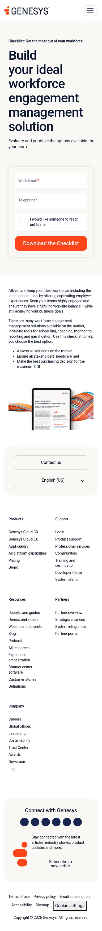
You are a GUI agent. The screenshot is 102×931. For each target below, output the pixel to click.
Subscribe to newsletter (60, 863)
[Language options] (51, 480)
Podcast (15, 641)
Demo (13, 567)
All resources (18, 648)
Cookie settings (69, 905)
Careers (14, 719)
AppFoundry (18, 546)
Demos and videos (23, 619)
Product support (68, 539)
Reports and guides (24, 613)
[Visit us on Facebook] (56, 822)
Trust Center (18, 747)
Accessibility (21, 905)
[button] (51, 243)
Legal (12, 769)
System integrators (70, 627)
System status (66, 579)
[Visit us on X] (45, 822)
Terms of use (19, 896)
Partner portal (66, 633)
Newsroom (17, 761)
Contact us (51, 462)
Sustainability (19, 740)
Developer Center (69, 572)
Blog (12, 633)
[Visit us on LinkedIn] (24, 822)
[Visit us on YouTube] (67, 822)
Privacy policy (44, 896)
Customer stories (22, 679)
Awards (14, 754)
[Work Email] (51, 180)
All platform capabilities (27, 553)
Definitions (17, 686)
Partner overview (68, 613)
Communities (66, 553)
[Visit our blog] (77, 822)
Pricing (14, 560)
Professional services (72, 546)
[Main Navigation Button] (90, 10)
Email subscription (75, 896)
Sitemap (42, 905)
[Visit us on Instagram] (35, 822)
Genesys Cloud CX (23, 532)
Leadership (17, 733)
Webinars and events (25, 627)
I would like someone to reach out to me (54, 222)
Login (59, 532)
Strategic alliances (70, 619)
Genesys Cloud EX (23, 539)
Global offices (19, 726)
